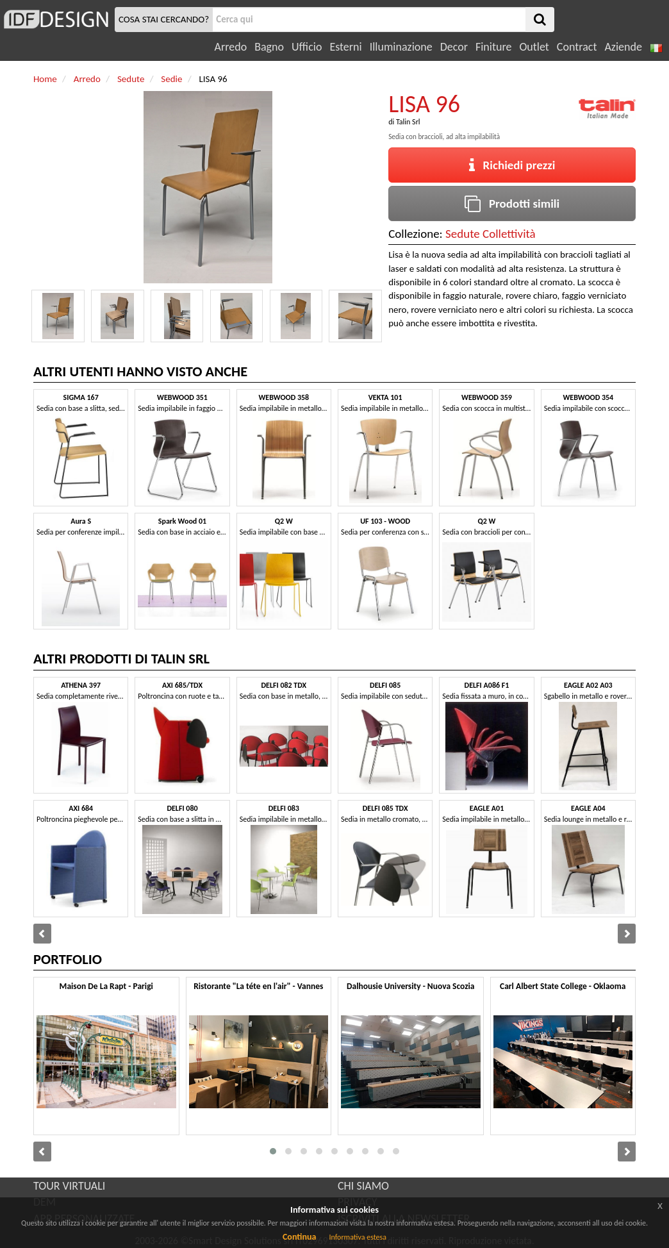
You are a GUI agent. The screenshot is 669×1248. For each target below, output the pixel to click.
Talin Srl (408, 121)
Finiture (493, 47)
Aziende (622, 47)
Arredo (231, 47)
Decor (454, 47)
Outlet (534, 47)
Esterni (345, 47)
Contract (577, 47)
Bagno (269, 47)
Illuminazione (401, 47)
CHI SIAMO (363, 1186)
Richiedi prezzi (512, 165)
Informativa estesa (357, 1237)
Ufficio (307, 47)
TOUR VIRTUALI (69, 1186)
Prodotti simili (512, 203)
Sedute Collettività (490, 233)
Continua (299, 1236)
